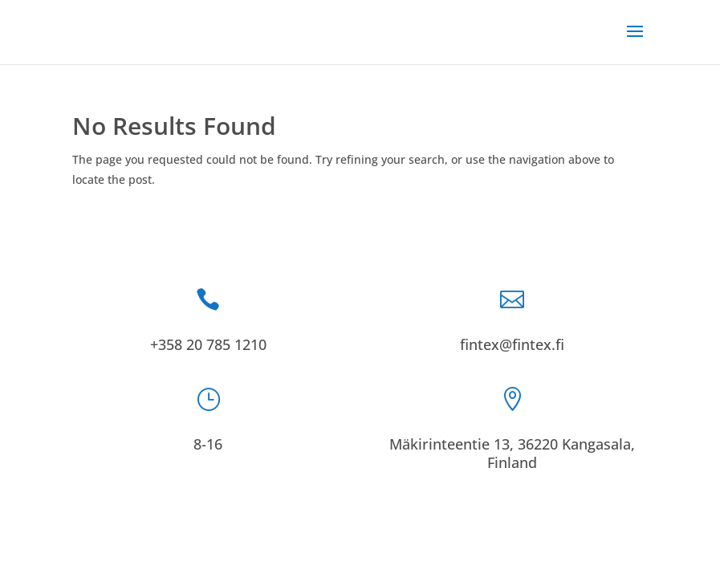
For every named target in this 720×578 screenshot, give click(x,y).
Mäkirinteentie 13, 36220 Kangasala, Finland (512, 453)
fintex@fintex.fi (512, 344)
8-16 (207, 444)
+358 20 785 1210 (208, 344)
